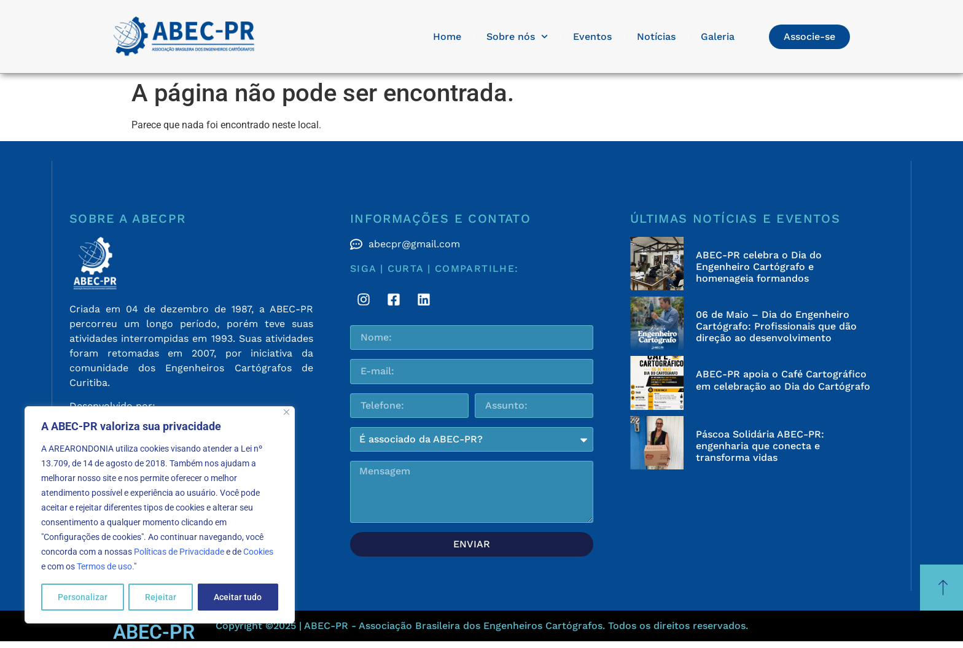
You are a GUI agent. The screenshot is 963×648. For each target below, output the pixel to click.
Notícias (656, 36)
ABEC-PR (154, 632)
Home (447, 36)
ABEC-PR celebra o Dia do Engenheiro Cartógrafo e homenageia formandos (759, 266)
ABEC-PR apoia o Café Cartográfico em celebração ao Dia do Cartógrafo (783, 380)
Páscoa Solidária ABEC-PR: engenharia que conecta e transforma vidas (760, 445)
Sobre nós (517, 36)
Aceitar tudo (238, 597)
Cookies (258, 552)
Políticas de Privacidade (179, 552)
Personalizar (82, 597)
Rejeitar (160, 597)
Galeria (718, 36)
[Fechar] (286, 412)
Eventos (592, 36)
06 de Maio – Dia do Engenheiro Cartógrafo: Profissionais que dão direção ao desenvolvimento (776, 326)
